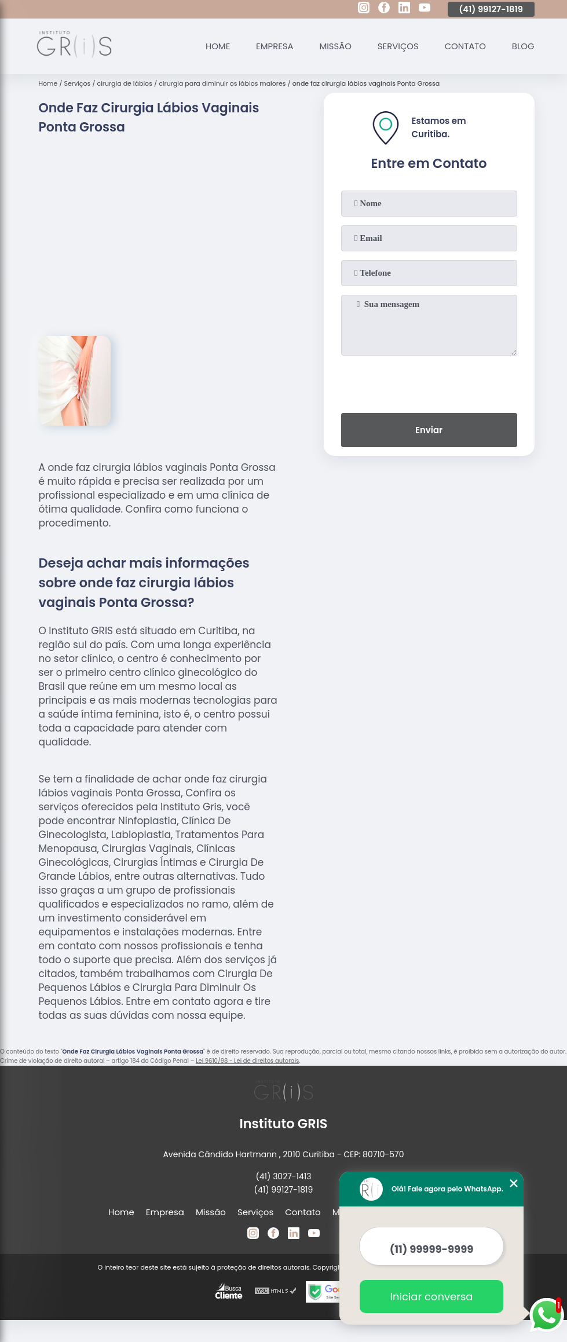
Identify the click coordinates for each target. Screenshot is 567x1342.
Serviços (397, 46)
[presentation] (429, 381)
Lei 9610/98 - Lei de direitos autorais (247, 1060)
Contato (464, 46)
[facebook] (384, 9)
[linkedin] (404, 9)
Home (215, 46)
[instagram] (364, 9)
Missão (334, 46)
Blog (522, 46)
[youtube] (424, 9)
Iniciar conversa (431, 1296)
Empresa (273, 46)
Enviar (428, 430)
